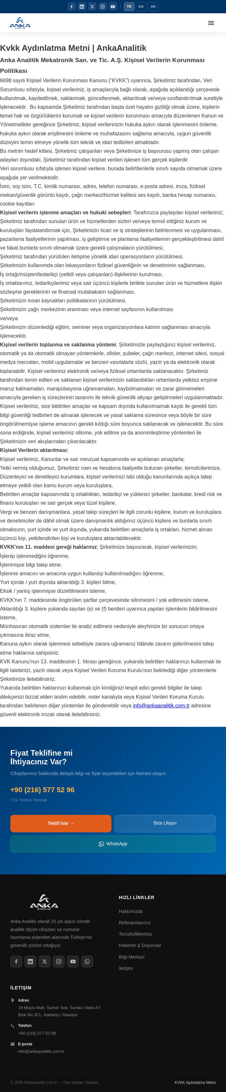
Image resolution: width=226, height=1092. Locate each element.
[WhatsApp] (87, 961)
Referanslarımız (135, 922)
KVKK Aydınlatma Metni (195, 1082)
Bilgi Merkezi (131, 957)
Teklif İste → (61, 823)
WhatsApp (113, 844)
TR (129, 6)
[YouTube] (113, 6)
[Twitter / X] (92, 6)
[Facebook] (71, 6)
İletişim (126, 968)
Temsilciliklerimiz (135, 934)
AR (153, 6)
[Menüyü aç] (211, 23)
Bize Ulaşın (165, 823)
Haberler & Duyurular (140, 945)
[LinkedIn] (82, 6)
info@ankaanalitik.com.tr (161, 705)
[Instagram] (102, 6)
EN (141, 6)
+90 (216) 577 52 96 (37, 1033)
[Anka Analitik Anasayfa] (20, 23)
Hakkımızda (131, 911)
